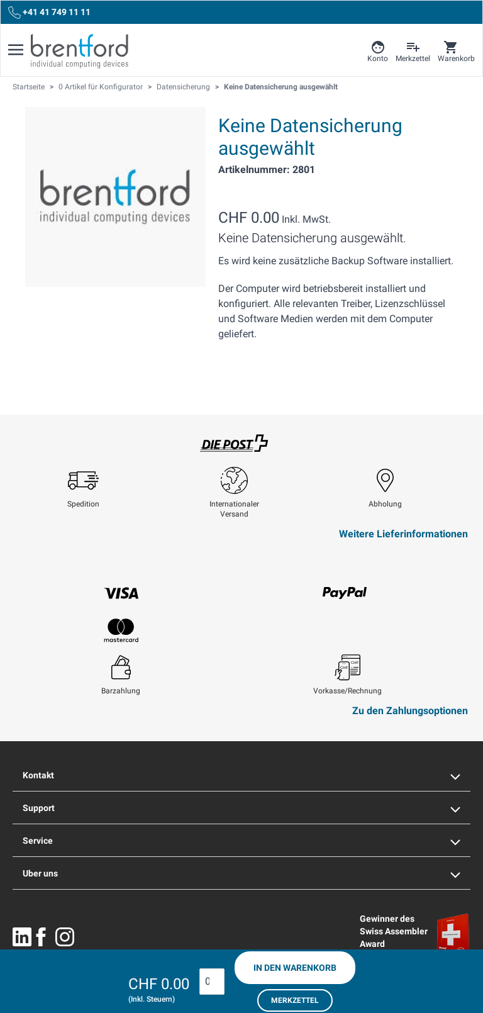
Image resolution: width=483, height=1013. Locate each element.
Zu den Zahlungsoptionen (410, 711)
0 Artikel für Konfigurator (100, 86)
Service (241, 840)
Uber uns (241, 873)
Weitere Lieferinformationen (403, 534)
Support (241, 808)
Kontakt (241, 775)
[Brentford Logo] (79, 51)
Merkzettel (295, 1000)
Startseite (29, 86)
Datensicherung (183, 86)
